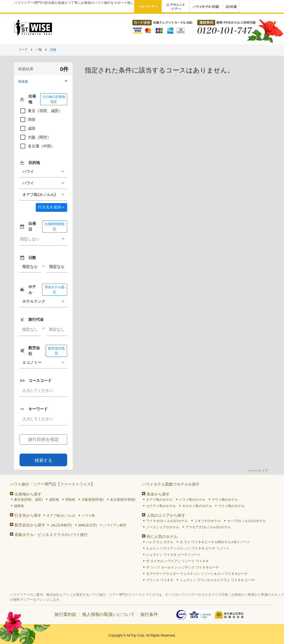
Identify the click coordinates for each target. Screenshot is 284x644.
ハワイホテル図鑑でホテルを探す (171, 484)
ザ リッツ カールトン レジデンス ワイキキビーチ (182, 567)
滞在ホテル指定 (54, 289)
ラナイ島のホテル (231, 506)
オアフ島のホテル (159, 500)
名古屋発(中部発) (122, 500)
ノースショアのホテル (162, 527)
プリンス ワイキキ (159, 580)
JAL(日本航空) (61, 525)
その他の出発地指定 (53, 99)
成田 (28, 128)
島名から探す (158, 494)
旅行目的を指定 (43, 439)
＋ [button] (51, 207)
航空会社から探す (30, 525)
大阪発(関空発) (92, 500)
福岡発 (19, 506)
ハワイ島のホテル (192, 500)
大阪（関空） (35, 137)
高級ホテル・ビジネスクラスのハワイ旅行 (51, 534)
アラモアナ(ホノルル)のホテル (208, 527)
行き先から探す (28, 515)
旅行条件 (149, 614)
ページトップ (258, 471)
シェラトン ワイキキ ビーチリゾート (173, 555)
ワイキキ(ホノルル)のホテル (167, 521)
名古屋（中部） (37, 146)
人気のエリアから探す (166, 515)
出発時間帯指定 (54, 226)
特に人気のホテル (162, 536)
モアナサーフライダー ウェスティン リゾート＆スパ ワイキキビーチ (197, 574)
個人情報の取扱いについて (108, 614)
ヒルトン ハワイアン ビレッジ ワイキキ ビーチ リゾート (188, 548)
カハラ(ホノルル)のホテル (246, 521)
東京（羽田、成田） (41, 110)
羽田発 (70, 500)
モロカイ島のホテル (197, 506)
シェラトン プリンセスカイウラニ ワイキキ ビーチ (217, 580)
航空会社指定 (56, 350)
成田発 (54, 500)
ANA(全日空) (87, 525)
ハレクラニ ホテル (159, 542)
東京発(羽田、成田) (28, 500)
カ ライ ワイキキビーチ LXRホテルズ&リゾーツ (215, 542)
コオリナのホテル (207, 521)
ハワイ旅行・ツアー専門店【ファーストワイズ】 (52, 484)
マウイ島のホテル (225, 500)
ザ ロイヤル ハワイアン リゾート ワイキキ (177, 561)
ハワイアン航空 (114, 525)
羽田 (28, 119)
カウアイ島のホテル (161, 506)
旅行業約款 (65, 614)
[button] (43, 81)
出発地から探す (28, 494)
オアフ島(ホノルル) (61, 516)
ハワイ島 (88, 516)
